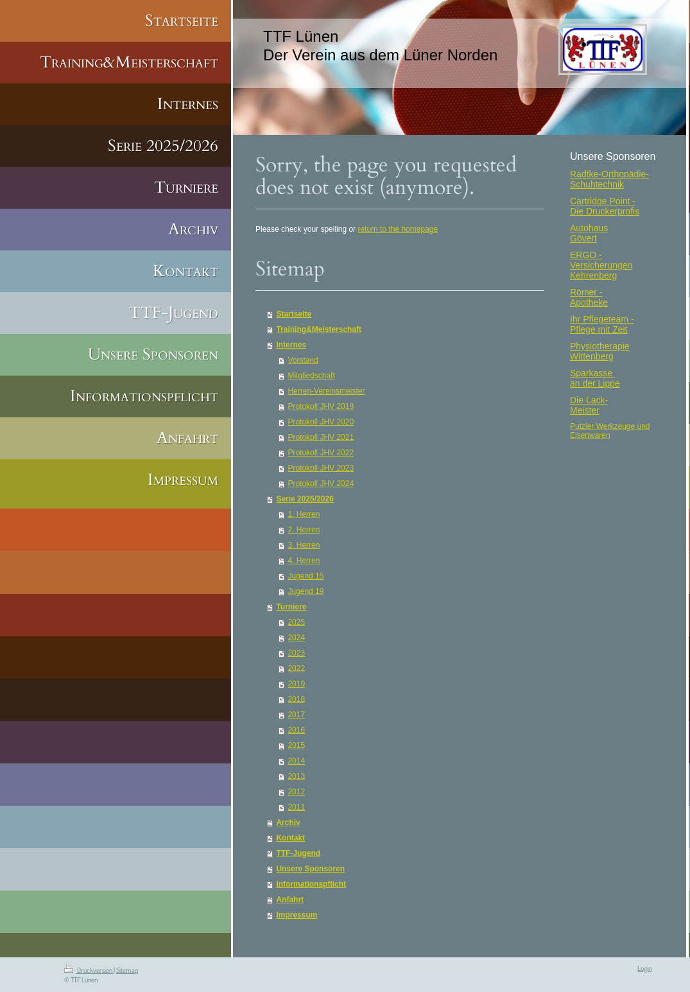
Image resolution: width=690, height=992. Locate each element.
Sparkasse (592, 373)
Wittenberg (592, 356)
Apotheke (589, 302)
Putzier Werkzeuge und (610, 426)
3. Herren (304, 545)
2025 (296, 622)
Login (644, 968)
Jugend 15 (305, 575)
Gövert (583, 238)
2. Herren (304, 529)
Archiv (288, 822)
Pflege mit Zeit (598, 329)
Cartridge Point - (602, 201)
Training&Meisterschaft (318, 329)
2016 (296, 730)
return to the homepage (398, 229)
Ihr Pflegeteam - (602, 319)
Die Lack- (589, 400)
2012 (296, 791)
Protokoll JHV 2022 (321, 452)
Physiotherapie (600, 346)
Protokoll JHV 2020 (321, 421)
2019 (296, 683)
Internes (291, 344)
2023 (296, 652)
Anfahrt (290, 899)
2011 (296, 807)
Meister (584, 410)
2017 (296, 714)
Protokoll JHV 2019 (321, 406)
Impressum (296, 914)
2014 (296, 760)
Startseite (293, 313)
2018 (296, 699)
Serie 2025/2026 (304, 498)
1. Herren (304, 514)
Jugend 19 (305, 591)
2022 (296, 668)
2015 (296, 745)
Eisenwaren (590, 435)
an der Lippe (595, 383)
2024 (296, 637)
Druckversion (89, 970)
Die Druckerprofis (604, 211)
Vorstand (303, 360)
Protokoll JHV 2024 (321, 483)
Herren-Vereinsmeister (326, 391)
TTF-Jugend (298, 853)
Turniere (291, 606)
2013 (296, 776)
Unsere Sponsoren (310, 868)
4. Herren (304, 560)
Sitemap (127, 970)
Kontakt (290, 837)
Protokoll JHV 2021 (321, 437)
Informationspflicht (311, 884)
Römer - (586, 292)
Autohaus (589, 228)
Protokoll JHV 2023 (321, 468)
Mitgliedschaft (311, 375)
